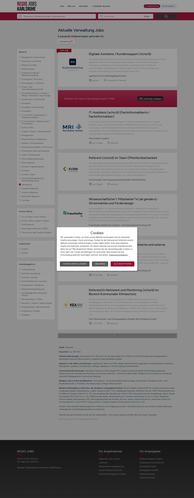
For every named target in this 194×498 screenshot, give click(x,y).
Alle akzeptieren (122, 264)
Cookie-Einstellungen (74, 264)
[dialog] (97, 249)
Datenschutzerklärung (118, 255)
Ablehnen (100, 264)
